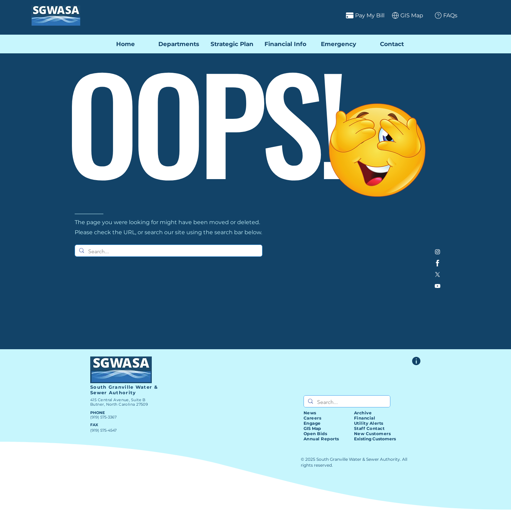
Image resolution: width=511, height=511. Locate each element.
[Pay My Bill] (337, 15)
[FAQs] (443, 15)
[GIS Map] (405, 15)
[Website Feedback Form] (416, 360)
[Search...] (168, 251)
